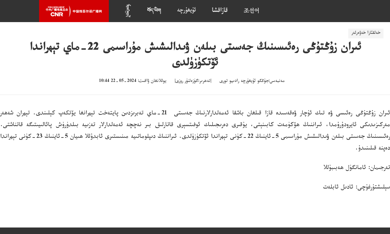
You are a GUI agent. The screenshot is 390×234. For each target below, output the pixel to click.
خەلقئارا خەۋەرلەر (366, 33)
